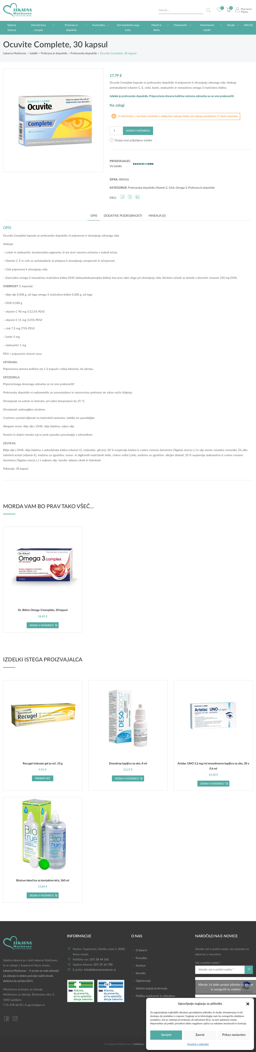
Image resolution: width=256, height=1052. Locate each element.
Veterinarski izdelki (207, 27)
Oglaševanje (143, 980)
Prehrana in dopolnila (71, 27)
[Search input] (181, 10)
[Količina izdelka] (116, 131)
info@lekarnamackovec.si (100, 969)
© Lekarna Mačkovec (117, 1044)
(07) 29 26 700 (103, 964)
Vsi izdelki (116, 166)
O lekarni (141, 950)
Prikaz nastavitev (234, 1034)
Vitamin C (161, 187)
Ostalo (231, 25)
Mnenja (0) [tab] (157, 215)
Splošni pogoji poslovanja (151, 988)
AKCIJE (248, 25)
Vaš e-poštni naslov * (220, 967)
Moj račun (246, 9)
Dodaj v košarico (138, 130)
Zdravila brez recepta (38, 27)
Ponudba (141, 958)
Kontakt (141, 973)
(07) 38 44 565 (99, 959)
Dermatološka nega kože (128, 27)
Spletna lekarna (11, 27)
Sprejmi (166, 1034)
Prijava (244, 12)
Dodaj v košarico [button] (42, 625)
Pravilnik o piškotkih (198, 1044)
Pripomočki (180, 25)
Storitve (141, 965)
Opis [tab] (93, 215)
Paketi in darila (156, 27)
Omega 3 (181, 187)
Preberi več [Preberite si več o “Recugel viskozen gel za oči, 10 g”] (42, 778)
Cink (171, 187)
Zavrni (200, 1034)
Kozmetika (98, 25)
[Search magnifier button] (208, 10)
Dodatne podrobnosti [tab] (123, 215)
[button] (248, 1004)
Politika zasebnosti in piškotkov (155, 996)
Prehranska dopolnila (141, 187)
